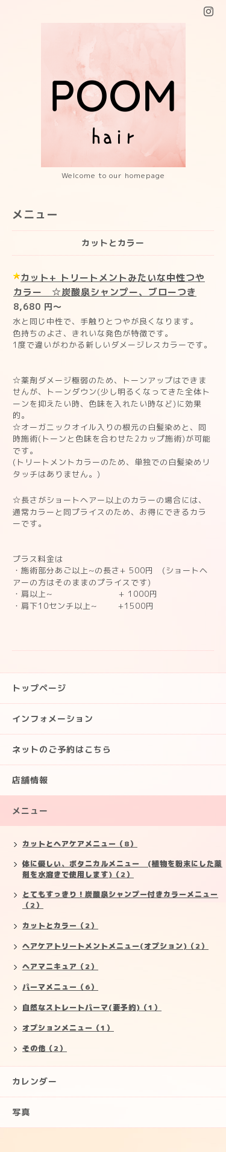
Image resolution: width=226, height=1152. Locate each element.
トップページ (39, 688)
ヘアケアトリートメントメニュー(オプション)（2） (115, 946)
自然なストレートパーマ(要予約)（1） (92, 1007)
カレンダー (34, 1081)
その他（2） (44, 1048)
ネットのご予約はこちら (61, 749)
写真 (21, 1112)
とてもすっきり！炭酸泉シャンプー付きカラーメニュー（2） (120, 899)
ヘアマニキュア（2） (60, 966)
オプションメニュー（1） (68, 1028)
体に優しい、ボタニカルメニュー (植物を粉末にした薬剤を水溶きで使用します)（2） (122, 868)
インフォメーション (52, 718)
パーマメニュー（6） (60, 987)
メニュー (30, 810)
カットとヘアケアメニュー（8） (79, 844)
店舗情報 (30, 780)
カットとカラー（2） (60, 925)
